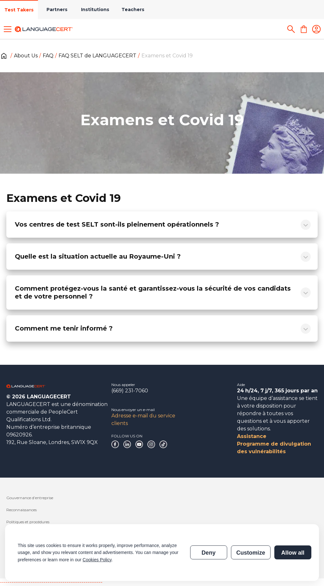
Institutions (95, 9)
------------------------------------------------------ (51, 582)
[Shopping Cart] (304, 29)
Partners (57, 9)
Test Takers (19, 10)
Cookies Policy (97, 559)
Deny (208, 553)
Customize (250, 553)
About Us (26, 56)
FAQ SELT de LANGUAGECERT (97, 56)
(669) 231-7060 (129, 391)
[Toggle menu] (8, 29)
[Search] (291, 29)
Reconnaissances (21, 509)
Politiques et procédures (27, 521)
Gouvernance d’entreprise (29, 497)
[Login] (316, 29)
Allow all (292, 553)
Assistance (251, 436)
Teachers (133, 9)
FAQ (48, 56)
